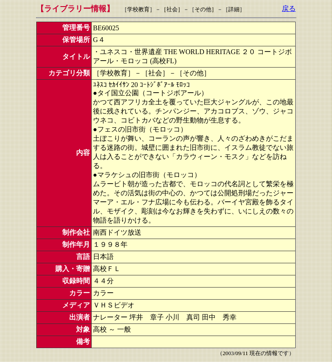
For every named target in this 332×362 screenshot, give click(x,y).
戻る (289, 8)
